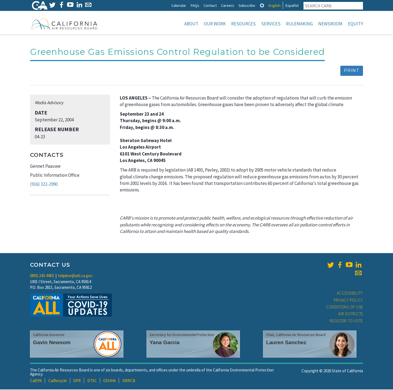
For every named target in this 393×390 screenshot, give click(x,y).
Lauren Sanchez (286, 343)
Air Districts (350, 314)
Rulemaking (299, 24)
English (274, 5)
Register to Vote (346, 321)
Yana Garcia (165, 343)
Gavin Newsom (52, 343)
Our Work (215, 24)
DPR (77, 381)
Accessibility (350, 293)
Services (271, 24)
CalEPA (36, 381)
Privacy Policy (348, 300)
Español (292, 5)
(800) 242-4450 (42, 276)
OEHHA (109, 381)
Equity (355, 24)
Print (351, 71)
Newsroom (330, 24)
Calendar (178, 5)
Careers (227, 5)
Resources (243, 24)
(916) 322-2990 (44, 185)
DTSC (92, 381)
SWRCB (128, 381)
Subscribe (247, 5)
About (191, 24)
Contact (210, 5)
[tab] (262, 5)
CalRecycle (57, 381)
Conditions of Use (344, 307)
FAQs (194, 5)
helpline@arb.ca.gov (75, 276)
